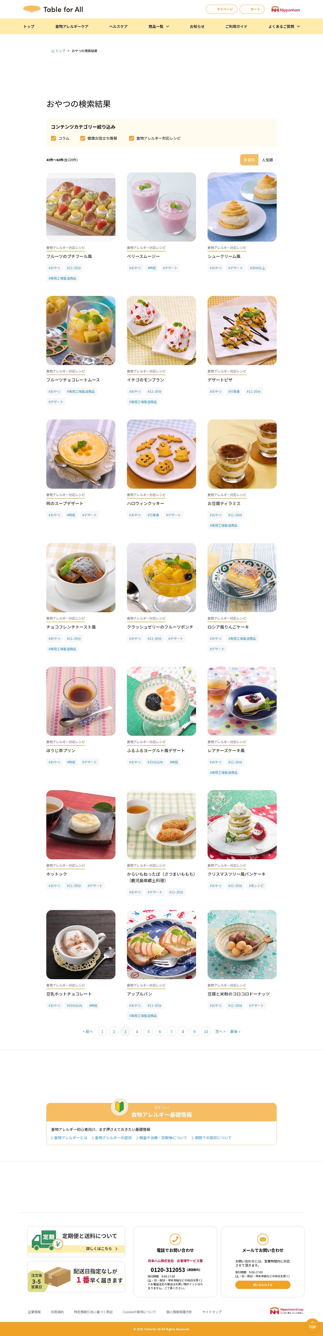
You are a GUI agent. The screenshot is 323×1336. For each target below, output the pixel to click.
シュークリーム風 (224, 256)
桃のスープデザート (64, 503)
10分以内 (156, 762)
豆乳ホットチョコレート (69, 994)
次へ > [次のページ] (220, 1031)
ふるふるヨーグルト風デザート (156, 750)
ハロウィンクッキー (145, 503)
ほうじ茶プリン (60, 750)
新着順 (249, 160)
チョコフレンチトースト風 (71, 627)
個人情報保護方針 (179, 1311)
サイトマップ (212, 1311)
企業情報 (34, 1311)
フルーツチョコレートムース (73, 380)
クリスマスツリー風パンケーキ (237, 874)
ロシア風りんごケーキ (228, 627)
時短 (153, 268)
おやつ (55, 268)
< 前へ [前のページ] (88, 1031)
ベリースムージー (143, 256)
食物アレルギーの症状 (115, 1137)
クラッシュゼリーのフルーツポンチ (160, 627)
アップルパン (139, 994)
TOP (312, 1327)
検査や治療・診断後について (165, 1137)
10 (206, 1031)
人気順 (267, 160)
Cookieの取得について (139, 1311)
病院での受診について (215, 1137)
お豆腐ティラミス (224, 503)
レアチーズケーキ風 (226, 750)
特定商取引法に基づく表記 (93, 1311)
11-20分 (75, 268)
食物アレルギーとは (72, 1137)
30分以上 (258, 268)
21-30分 (236, 885)
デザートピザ (220, 380)
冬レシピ (257, 885)
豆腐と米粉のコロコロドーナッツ (239, 994)
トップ (58, 50)
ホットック (56, 874)
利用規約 (57, 1311)
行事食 (235, 391)
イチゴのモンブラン (145, 380)
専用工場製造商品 (63, 278)
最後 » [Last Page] (235, 1031)
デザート (171, 268)
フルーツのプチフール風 (69, 256)
